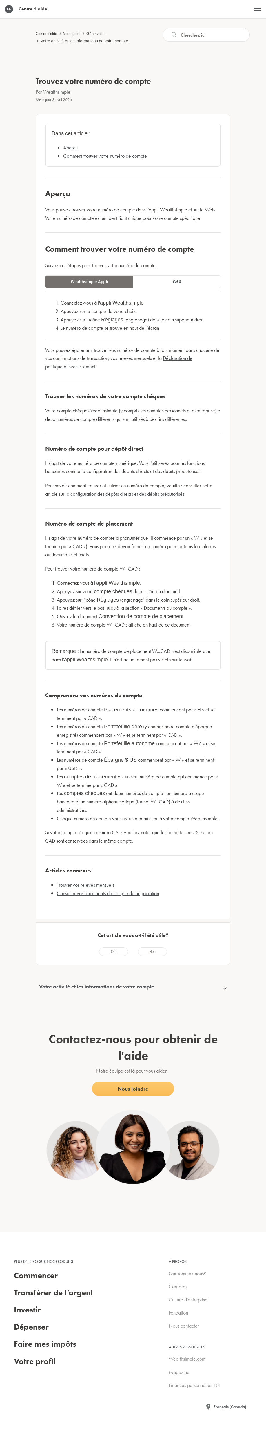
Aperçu (70, 147)
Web (177, 281)
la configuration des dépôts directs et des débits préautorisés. (125, 493)
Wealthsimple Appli (89, 281)
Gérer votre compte (101, 33)
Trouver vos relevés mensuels (85, 884)
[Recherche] (206, 35)
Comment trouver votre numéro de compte (105, 156)
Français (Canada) (230, 1406)
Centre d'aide (46, 33)
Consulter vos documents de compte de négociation (108, 893)
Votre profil (71, 33)
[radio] (113, 951)
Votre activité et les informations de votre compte (84, 41)
